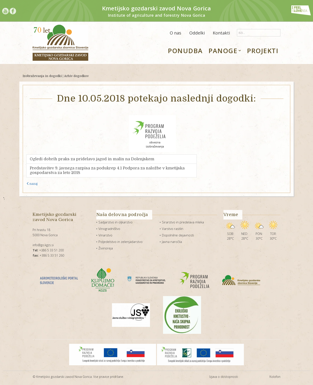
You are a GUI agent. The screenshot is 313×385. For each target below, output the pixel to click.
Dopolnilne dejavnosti (178, 235)
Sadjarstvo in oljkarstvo (115, 222)
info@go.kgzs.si (43, 245)
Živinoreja (105, 248)
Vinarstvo (105, 235)
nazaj (32, 183)
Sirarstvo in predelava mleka (183, 222)
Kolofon (275, 377)
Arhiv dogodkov (76, 76)
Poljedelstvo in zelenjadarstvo (120, 241)
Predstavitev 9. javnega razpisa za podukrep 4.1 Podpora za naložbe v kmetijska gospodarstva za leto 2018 (107, 170)
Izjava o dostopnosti (223, 377)
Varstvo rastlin (172, 228)
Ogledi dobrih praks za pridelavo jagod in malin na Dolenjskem (92, 159)
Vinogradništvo (109, 228)
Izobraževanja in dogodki (42, 76)
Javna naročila (172, 241)
